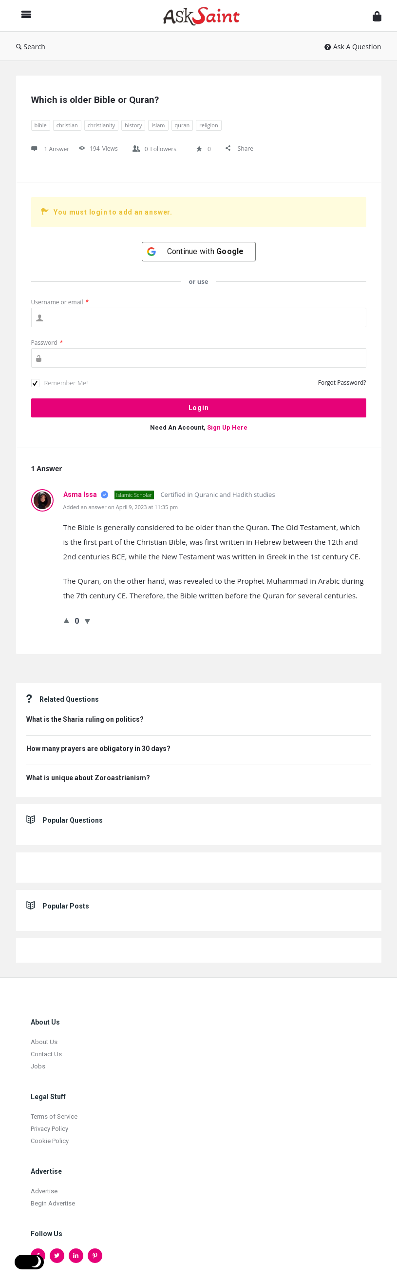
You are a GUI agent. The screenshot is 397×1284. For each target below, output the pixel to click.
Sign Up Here (227, 427)
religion (208, 125)
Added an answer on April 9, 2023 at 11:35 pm (120, 507)
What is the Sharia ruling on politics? (85, 719)
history (133, 125)
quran (182, 125)
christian (67, 125)
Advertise (44, 1191)
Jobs (38, 1066)
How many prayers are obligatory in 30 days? (98, 748)
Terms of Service (54, 1116)
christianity (101, 125)
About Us (44, 1042)
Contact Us (46, 1054)
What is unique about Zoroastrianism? (88, 778)
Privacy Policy (49, 1128)
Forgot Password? (342, 382)
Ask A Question (352, 46)
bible (41, 125)
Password (47, 342)
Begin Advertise (53, 1203)
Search (30, 46)
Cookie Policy (50, 1141)
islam (158, 125)
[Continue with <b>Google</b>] (199, 251)
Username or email (60, 302)
